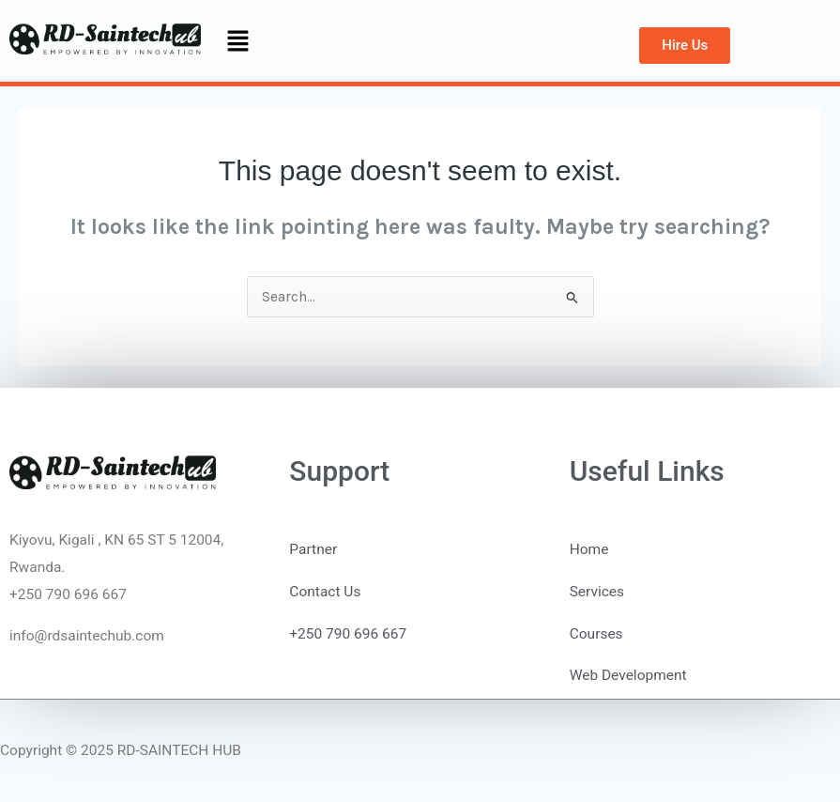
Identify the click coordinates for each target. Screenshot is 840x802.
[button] (238, 42)
